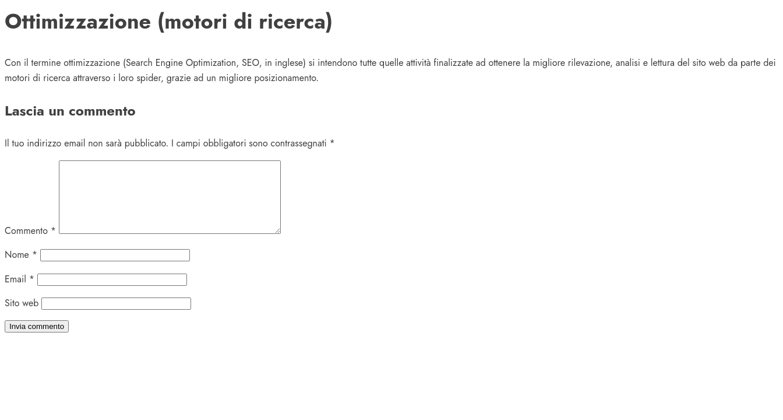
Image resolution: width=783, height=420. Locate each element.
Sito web (21, 317)
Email (19, 293)
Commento (30, 244)
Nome (21, 268)
